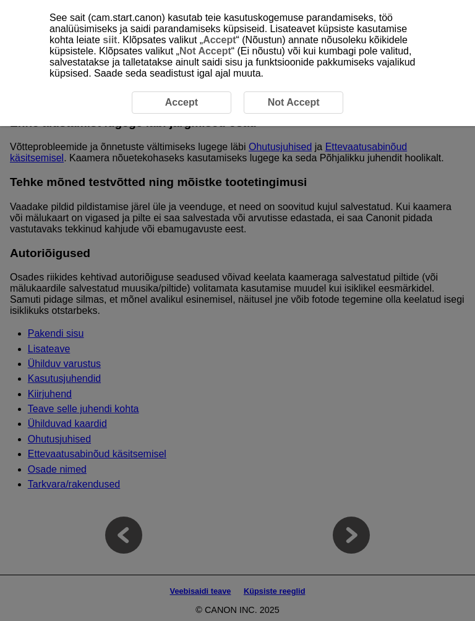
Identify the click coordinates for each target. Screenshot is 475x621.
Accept (219, 40)
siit (110, 40)
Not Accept (205, 51)
